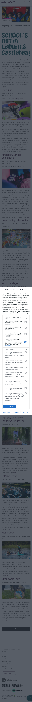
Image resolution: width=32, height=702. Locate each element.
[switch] (25, 322)
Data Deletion (6, 412)
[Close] (28, 290)
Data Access (16, 412)
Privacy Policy (25, 412)
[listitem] (16, 318)
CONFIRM (10, 406)
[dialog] (16, 351)
